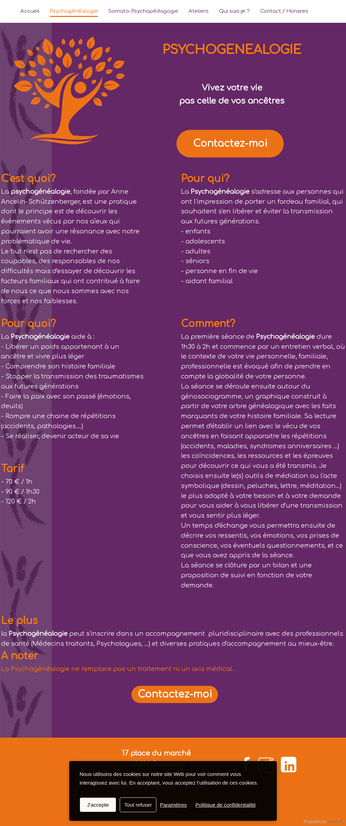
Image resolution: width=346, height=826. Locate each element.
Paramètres (173, 805)
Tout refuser (138, 805)
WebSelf (335, 821)
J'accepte (98, 805)
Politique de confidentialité (225, 805)
